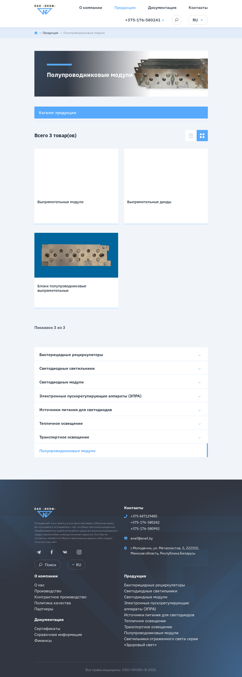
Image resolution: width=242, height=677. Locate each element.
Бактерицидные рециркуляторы (71, 354)
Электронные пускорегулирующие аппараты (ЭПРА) (90, 395)
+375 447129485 (144, 516)
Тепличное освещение (61, 423)
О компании (46, 575)
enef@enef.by (142, 538)
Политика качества (52, 602)
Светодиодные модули (61, 381)
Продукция (51, 33)
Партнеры (43, 608)
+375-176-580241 (143, 19)
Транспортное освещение (64, 436)
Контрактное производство (60, 596)
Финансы (43, 640)
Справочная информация (58, 634)
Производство (47, 590)
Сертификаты (47, 628)
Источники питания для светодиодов (75, 409)
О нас (39, 584)
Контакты (133, 507)
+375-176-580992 (145, 528)
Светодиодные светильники (67, 368)
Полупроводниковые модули (67, 450)
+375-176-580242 (145, 522)
